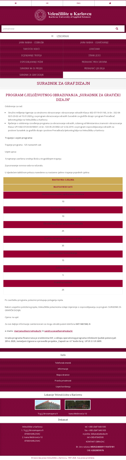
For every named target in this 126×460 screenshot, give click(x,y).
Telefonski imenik (63, 362)
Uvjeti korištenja (63, 386)
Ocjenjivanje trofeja (31, 55)
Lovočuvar (94, 48)
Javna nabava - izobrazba (31, 42)
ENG (78, 3)
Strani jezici (94, 55)
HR (47, 3)
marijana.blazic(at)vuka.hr (27, 330)
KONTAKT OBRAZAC (95, 441)
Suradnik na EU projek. (31, 68)
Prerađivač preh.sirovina (94, 61)
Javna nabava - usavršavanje (94, 42)
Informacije (63, 368)
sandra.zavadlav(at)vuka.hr (58, 330)
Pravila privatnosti (63, 380)
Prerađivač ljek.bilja (94, 68)
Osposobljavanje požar (31, 61)
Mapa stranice (63, 374)
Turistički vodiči (31, 48)
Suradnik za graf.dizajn (31, 74)
